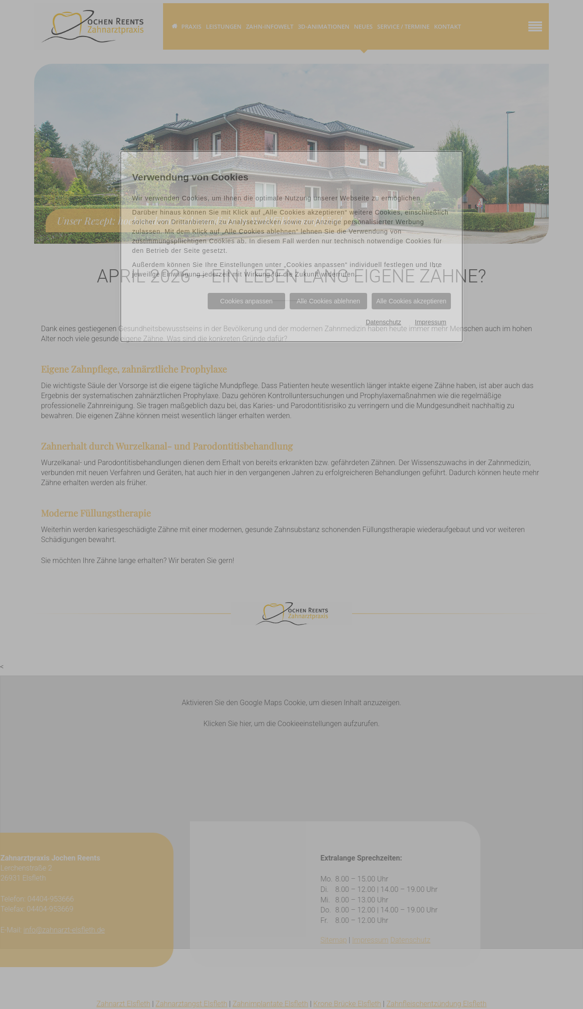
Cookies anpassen (246, 301)
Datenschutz (383, 322)
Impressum (430, 322)
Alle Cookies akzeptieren (411, 301)
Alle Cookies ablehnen (328, 301)
